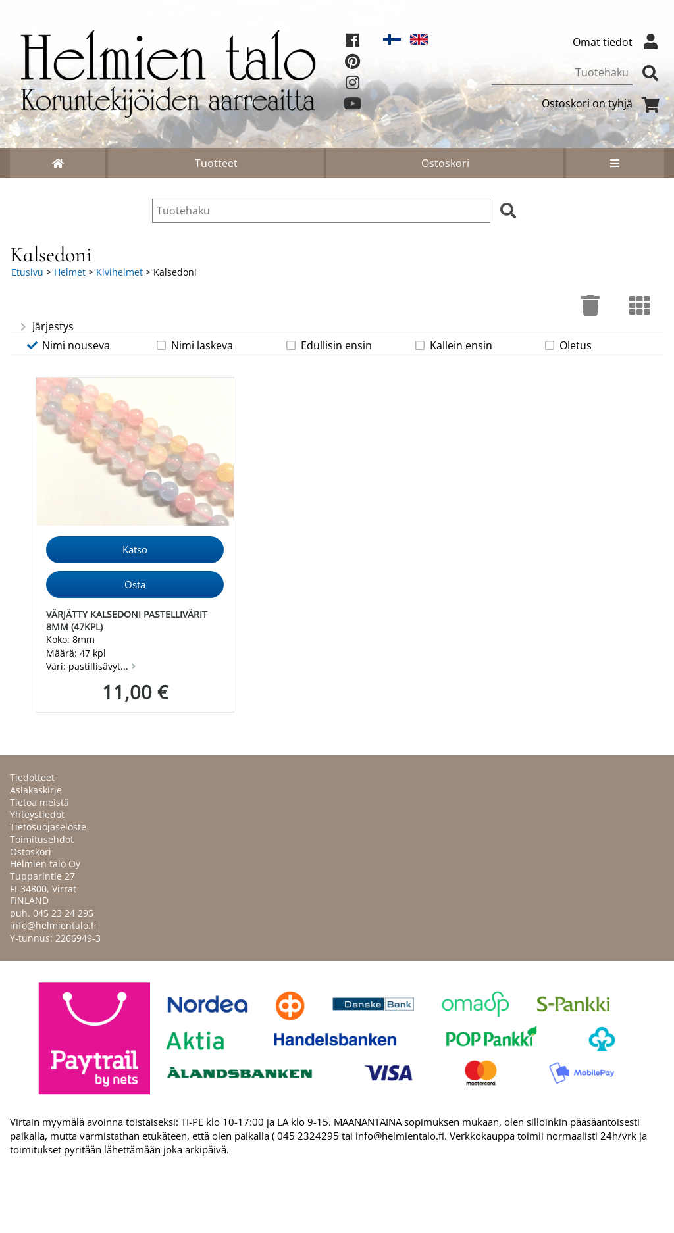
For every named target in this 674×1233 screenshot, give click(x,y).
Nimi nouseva (68, 345)
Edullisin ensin (328, 345)
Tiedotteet (32, 777)
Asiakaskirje (36, 790)
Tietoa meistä (39, 802)
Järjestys (46, 326)
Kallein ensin (452, 345)
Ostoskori (445, 163)
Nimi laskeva (194, 345)
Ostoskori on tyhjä (603, 103)
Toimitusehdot (42, 839)
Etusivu (27, 272)
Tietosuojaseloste (48, 826)
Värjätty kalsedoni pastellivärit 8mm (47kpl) (126, 620)
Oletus (567, 345)
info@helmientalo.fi (53, 925)
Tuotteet (216, 163)
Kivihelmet (119, 272)
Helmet (70, 272)
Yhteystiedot (37, 814)
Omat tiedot (618, 42)
